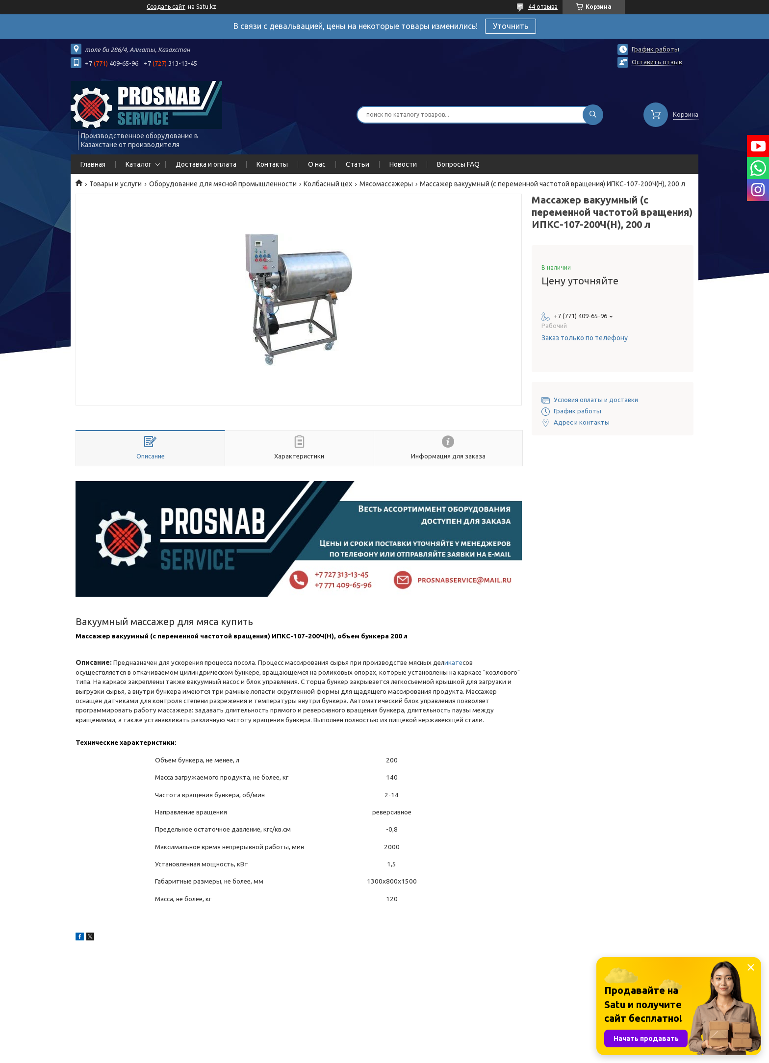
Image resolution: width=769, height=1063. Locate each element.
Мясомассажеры (386, 184)
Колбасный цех (328, 184)
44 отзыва (543, 6)
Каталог (139, 164)
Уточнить (510, 26)
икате (453, 662)
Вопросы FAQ (458, 164)
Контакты (272, 164)
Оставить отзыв (657, 61)
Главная (92, 164)
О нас (317, 164)
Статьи (357, 164)
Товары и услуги (115, 184)
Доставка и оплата (206, 164)
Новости (403, 164)
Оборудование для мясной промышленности (223, 184)
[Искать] (593, 114)
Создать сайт (166, 6)
